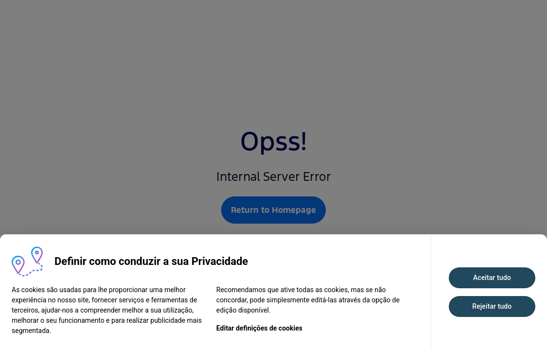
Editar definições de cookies (259, 328)
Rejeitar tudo (492, 306)
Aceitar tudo (492, 277)
